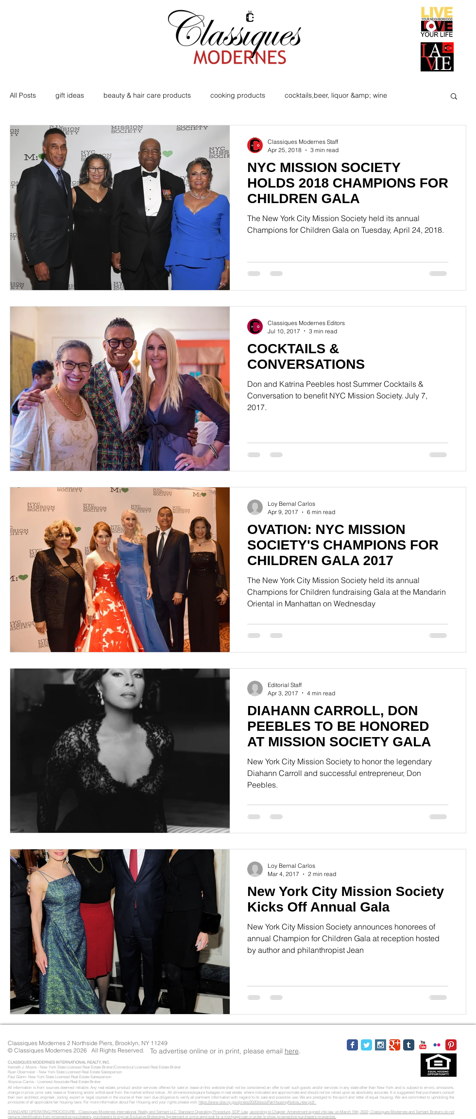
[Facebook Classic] (352, 1044)
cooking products (237, 95)
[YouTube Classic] (422, 1044)
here (292, 1051)
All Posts (23, 95)
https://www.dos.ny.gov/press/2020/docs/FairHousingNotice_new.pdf (257, 1102)
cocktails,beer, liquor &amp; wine (336, 95)
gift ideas (69, 95)
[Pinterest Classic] (451, 1044)
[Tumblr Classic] (408, 1044)
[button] (454, 97)
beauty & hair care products (147, 95)
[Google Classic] (394, 1044)
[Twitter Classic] (366, 1044)
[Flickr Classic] (436, 1044)
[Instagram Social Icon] (380, 1044)
